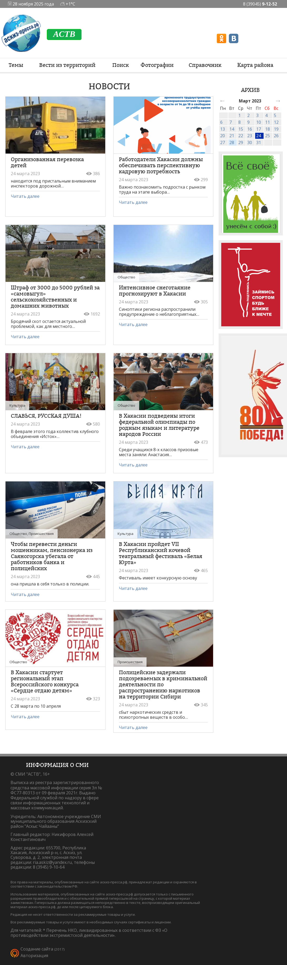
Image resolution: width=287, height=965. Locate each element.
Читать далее (25, 196)
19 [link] (276, 129)
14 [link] (231, 129)
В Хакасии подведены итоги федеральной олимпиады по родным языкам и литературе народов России (159, 425)
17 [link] (258, 129)
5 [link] (275, 115)
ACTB (64, 34)
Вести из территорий (67, 65)
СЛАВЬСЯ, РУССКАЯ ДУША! (46, 416)
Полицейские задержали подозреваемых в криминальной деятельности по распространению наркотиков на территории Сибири (163, 684)
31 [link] (258, 142)
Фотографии (157, 65)
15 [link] (240, 129)
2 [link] (248, 115)
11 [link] (267, 122)
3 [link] (257, 115)
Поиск (120, 65)
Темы (16, 65)
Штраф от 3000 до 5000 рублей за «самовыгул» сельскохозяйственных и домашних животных (55, 296)
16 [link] (249, 129)
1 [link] (239, 115)
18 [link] (267, 129)
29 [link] (240, 142)
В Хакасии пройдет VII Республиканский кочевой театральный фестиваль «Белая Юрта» (160, 553)
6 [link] (221, 122)
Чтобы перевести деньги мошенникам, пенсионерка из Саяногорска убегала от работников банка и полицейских (52, 556)
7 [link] (230, 122)
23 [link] (249, 136)
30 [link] (249, 142)
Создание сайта (37, 949)
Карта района (255, 65)
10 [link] (258, 122)
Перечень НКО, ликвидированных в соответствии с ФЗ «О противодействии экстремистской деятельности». (89, 932)
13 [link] (222, 129)
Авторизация (34, 955)
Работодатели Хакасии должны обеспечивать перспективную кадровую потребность (161, 165)
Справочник (205, 65)
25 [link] (267, 136)
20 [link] (222, 136)
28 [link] (231, 142)
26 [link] (276, 136)
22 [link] (240, 136)
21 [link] (231, 136)
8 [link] (239, 122)
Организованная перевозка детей (47, 162)
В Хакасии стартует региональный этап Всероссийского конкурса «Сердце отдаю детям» (45, 681)
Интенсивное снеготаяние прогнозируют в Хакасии (154, 290)
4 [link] (266, 115)
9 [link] (248, 122)
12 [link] (276, 122)
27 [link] (222, 142)
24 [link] (258, 136)
